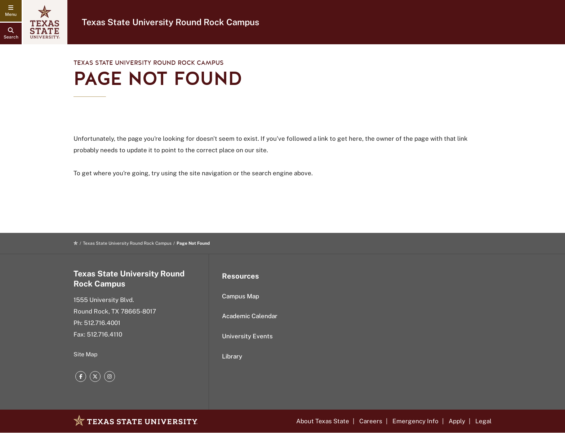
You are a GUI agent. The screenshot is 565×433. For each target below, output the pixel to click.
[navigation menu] (11, 11)
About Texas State (322, 421)
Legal (483, 421)
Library (232, 356)
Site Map (86, 354)
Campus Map (240, 296)
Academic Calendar (249, 316)
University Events (247, 336)
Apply (457, 421)
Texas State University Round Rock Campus (170, 22)
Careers (370, 421)
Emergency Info (415, 421)
